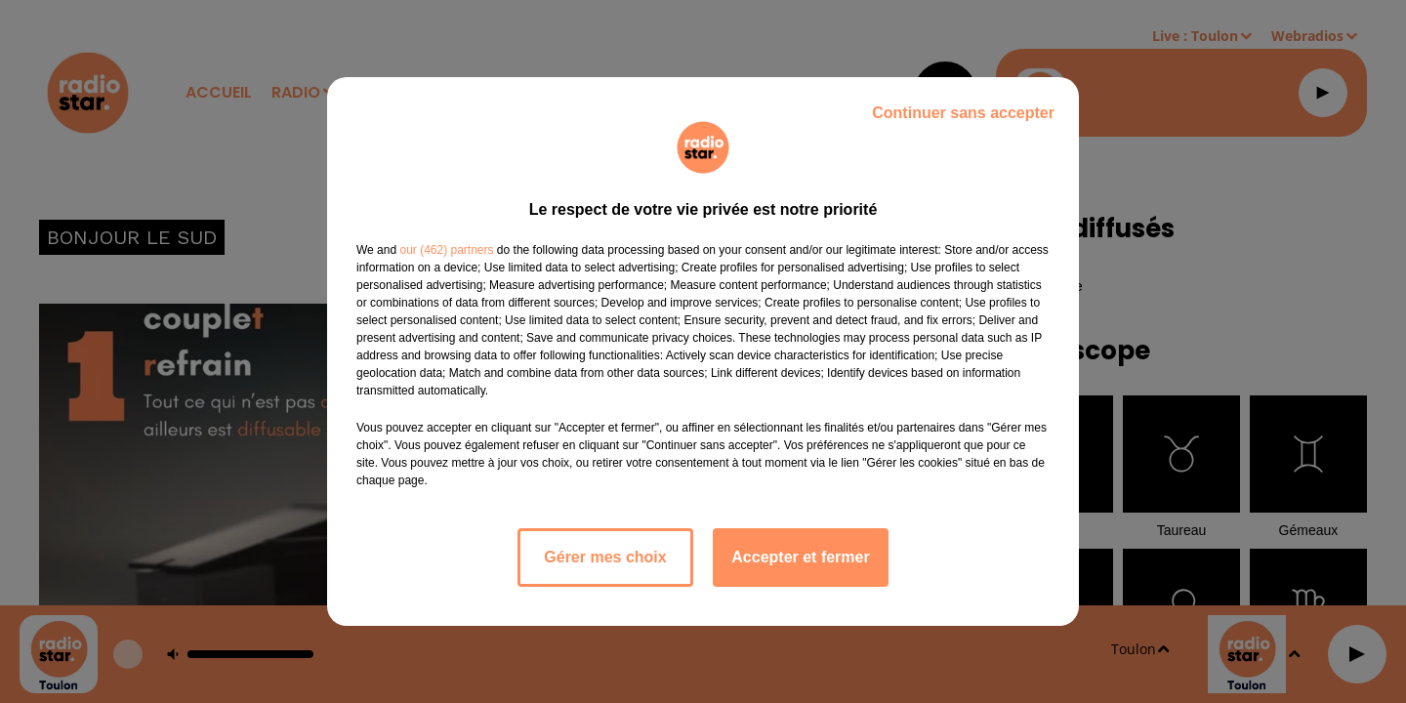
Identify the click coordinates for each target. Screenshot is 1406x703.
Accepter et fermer (800, 557)
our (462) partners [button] (446, 250)
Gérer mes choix (605, 557)
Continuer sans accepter (963, 112)
